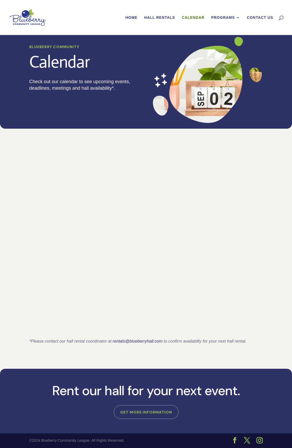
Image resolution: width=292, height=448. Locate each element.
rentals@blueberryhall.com (138, 341)
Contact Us (260, 18)
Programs (223, 18)
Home (131, 18)
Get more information (146, 412)
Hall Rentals (159, 18)
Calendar (193, 18)
